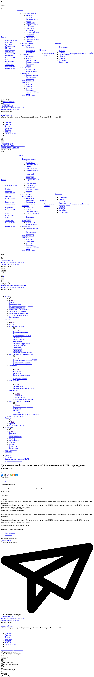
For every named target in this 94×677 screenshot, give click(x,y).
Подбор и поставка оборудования (10, 44)
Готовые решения (62, 50)
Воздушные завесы (30, 65)
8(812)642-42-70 (7, 106)
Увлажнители (26, 67)
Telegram (8, 130)
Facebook (8, 124)
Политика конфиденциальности (12, 650)
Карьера (62, 58)
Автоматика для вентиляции (31, 78)
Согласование (10, 68)
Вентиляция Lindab (28, 96)
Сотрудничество (76, 53)
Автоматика (26, 73)
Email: (10, 109)
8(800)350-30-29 (13, 107)
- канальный (30, 36)
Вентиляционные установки (28, 81)
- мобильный (30, 38)
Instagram (8, 128)
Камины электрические (31, 59)
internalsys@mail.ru (7, 115)
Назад (12, 300)
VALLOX (29, 88)
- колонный (30, 34)
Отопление (25, 54)
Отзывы (62, 56)
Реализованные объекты (49, 54)
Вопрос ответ (63, 62)
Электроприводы (32, 75)
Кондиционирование (29, 13)
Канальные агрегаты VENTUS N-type (32, 92)
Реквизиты (62, 60)
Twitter (7, 126)
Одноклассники (10, 133)
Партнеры (62, 53)
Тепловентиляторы (32, 62)
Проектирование (11, 40)
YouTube (8, 132)
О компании (63, 47)
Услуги (3, 37)
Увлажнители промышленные (31, 70)
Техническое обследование (10, 66)
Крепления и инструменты (30, 52)
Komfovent (29, 84)
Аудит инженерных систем (9, 61)
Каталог (20, 10)
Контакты (85, 53)
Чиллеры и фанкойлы (29, 16)
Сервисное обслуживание (10, 56)
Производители (64, 54)
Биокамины (30, 56)
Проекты (43, 50)
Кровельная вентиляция (30, 48)
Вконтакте (8, 122)
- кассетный (30, 26)
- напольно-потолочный (30, 29)
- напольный (30, 23)
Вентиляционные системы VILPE (28, 44)
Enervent (29, 86)
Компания (58, 43)
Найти (4, 270)
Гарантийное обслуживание (10, 52)
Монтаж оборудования (10, 49)
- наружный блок (32, 24)
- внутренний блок (32, 32)
